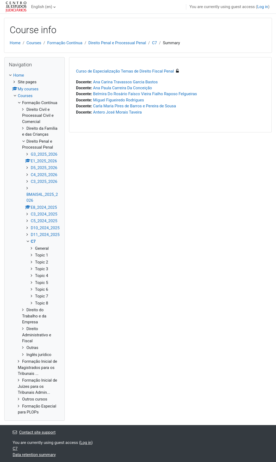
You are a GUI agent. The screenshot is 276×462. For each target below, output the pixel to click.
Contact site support (34, 432)
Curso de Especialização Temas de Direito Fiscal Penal (125, 71)
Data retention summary (34, 454)
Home (15, 42)
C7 (154, 42)
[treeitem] (34, 243)
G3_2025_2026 (44, 154)
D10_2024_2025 (45, 227)
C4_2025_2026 (44, 174)
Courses (33, 42)
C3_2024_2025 (44, 214)
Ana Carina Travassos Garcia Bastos (125, 82)
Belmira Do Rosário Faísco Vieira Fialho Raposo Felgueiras (145, 93)
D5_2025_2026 (44, 167)
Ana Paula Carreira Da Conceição (122, 87)
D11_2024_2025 (45, 234)
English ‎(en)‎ (41, 6)
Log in (262, 6)
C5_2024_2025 (44, 220)
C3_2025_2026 (44, 181)
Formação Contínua (64, 42)
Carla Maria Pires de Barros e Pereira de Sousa (134, 106)
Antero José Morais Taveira (117, 112)
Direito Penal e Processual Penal (117, 42)
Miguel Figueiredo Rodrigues (118, 100)
